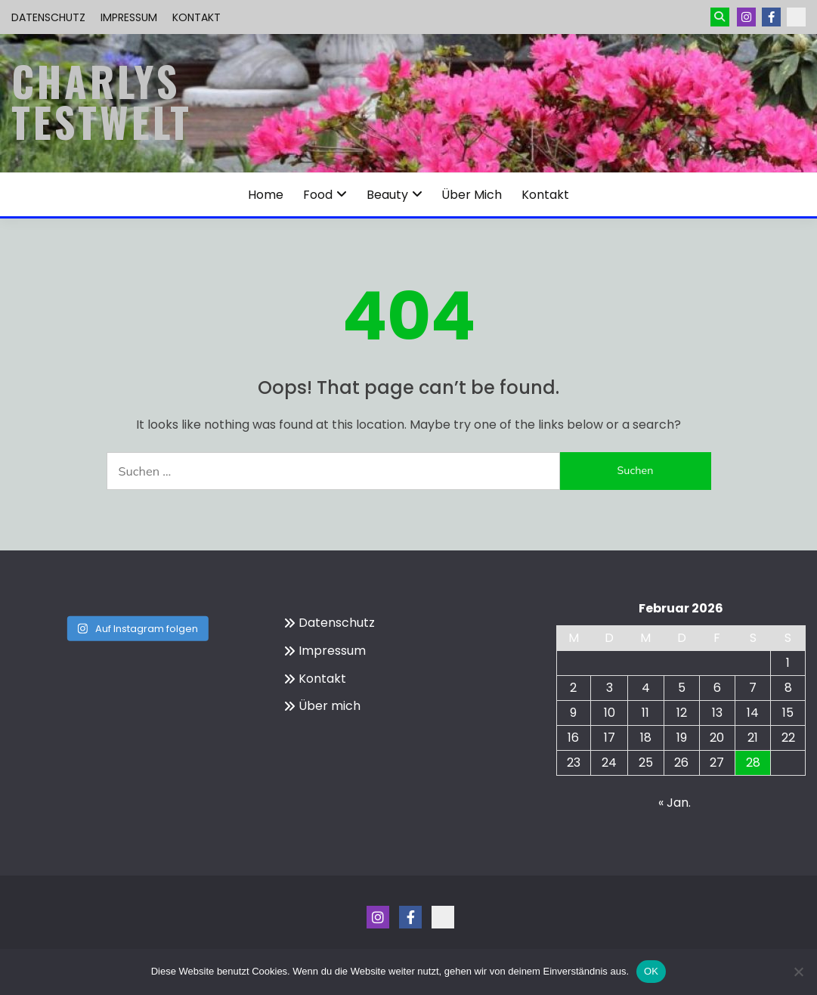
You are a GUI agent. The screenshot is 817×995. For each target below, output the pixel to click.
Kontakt (196, 17)
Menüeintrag (771, 17)
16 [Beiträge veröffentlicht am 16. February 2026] (573, 737)
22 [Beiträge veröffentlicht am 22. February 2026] (788, 737)
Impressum (129, 17)
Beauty (387, 194)
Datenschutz (48, 17)
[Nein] (798, 971)
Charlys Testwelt (101, 101)
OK (651, 971)
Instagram (746, 17)
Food (318, 194)
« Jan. (674, 802)
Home (265, 194)
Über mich (471, 194)
